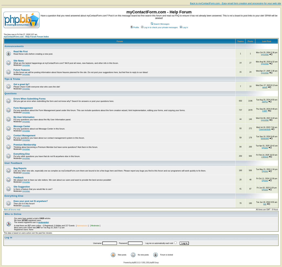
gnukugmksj (43, 222)
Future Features (22, 70)
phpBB (134, 263)
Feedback (18, 177)
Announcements (14, 46)
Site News (19, 60)
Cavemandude (265, 129)
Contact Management (24, 135)
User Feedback (13, 163)
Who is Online (13, 214)
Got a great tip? (22, 84)
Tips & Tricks (12, 79)
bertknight (265, 139)
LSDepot (264, 157)
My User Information (24, 117)
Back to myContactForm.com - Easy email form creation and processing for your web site (235, 3)
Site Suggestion (22, 187)
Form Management (23, 108)
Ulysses (265, 148)
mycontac (265, 55)
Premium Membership (25, 145)
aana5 (264, 87)
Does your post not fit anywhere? (31, 201)
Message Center (22, 126)
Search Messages (160, 24)
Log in (184, 27)
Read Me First (21, 51)
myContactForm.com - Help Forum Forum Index (26, 37)
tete (264, 204)
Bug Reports (20, 168)
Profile (135, 27)
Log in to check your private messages (159, 27)
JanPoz (265, 102)
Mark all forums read (12, 210)
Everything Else (22, 154)
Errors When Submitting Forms (30, 99)
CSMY (264, 111)
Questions (11, 93)
